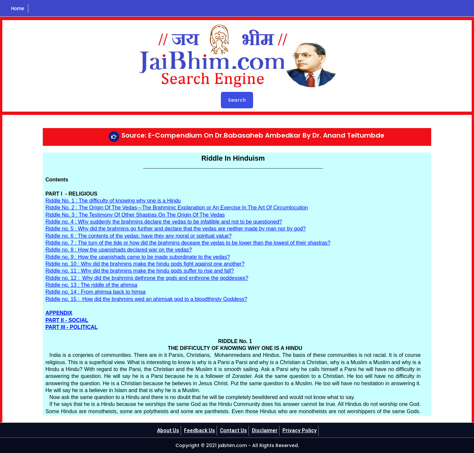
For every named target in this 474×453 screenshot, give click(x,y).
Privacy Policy (301, 430)
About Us (166, 430)
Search (237, 100)
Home (16, 8)
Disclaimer (266, 430)
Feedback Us (199, 430)
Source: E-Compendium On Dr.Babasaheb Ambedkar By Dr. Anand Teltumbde (252, 135)
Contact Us (234, 430)
